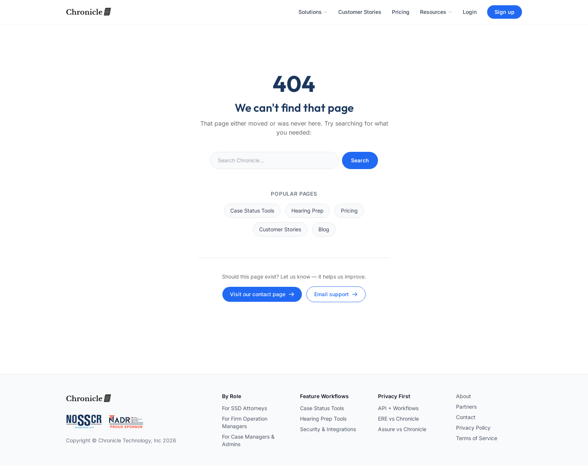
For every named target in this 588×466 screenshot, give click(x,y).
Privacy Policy (473, 427)
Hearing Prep (307, 210)
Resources (436, 12)
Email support (336, 294)
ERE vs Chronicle (398, 418)
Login (470, 12)
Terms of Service (476, 438)
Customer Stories (359, 12)
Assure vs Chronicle (402, 429)
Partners (466, 406)
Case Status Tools (252, 210)
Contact (466, 417)
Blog (323, 229)
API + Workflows (398, 408)
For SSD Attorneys (244, 408)
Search (360, 160)
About (463, 396)
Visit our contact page (262, 294)
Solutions (313, 12)
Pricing (401, 12)
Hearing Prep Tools (323, 418)
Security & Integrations (328, 429)
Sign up (504, 12)
